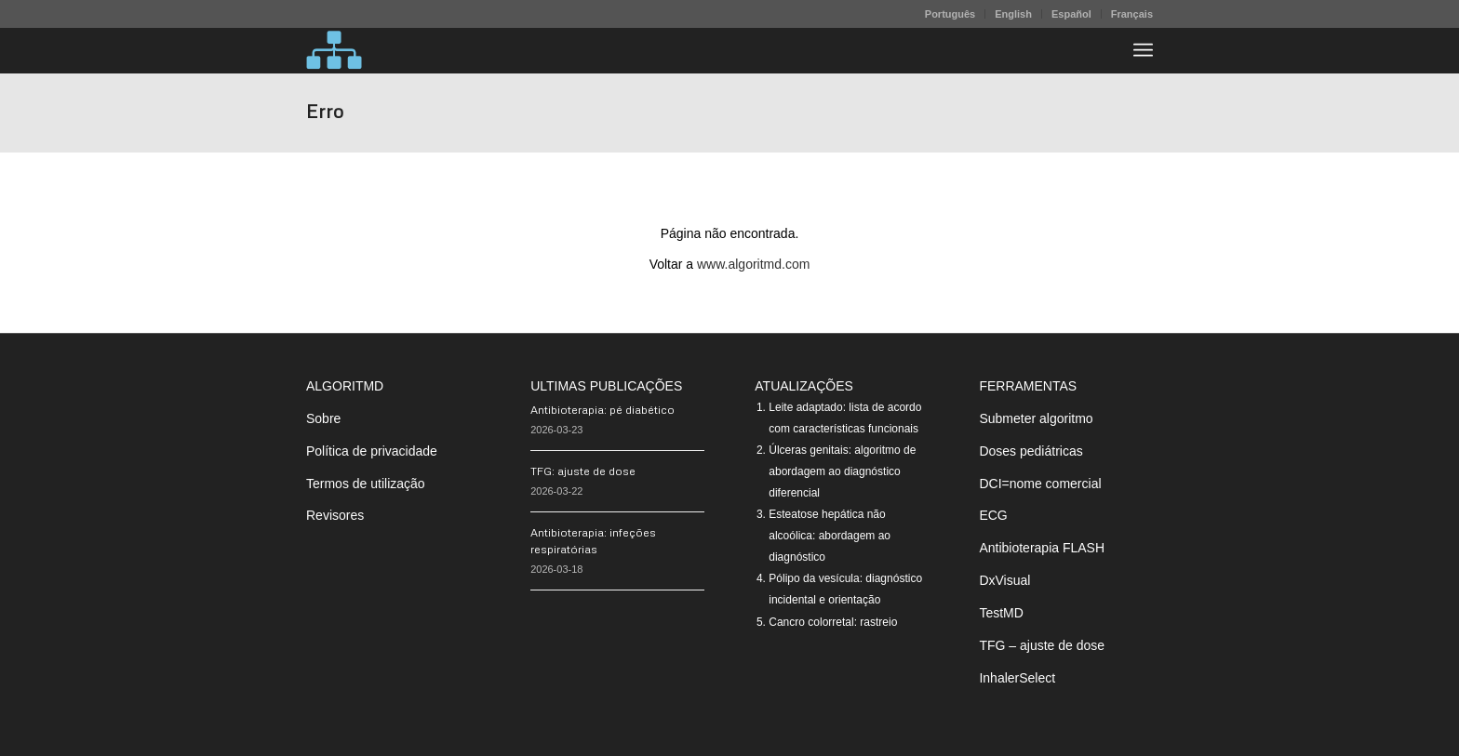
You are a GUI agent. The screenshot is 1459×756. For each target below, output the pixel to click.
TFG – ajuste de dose (1041, 645)
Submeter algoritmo (1035, 418)
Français (1132, 14)
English (1013, 14)
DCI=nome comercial (1040, 483)
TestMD (1001, 612)
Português (950, 14)
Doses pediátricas (1030, 451)
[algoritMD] (334, 50)
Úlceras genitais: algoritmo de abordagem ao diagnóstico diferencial (842, 471)
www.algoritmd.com (753, 264)
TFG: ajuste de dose (583, 471)
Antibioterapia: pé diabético (602, 410)
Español (1071, 14)
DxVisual (1004, 580)
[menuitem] (950, 14)
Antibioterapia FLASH (1041, 547)
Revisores (335, 515)
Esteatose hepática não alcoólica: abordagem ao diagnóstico (829, 536)
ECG (993, 515)
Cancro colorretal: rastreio (833, 622)
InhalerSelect (1017, 677)
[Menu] (1143, 50)
